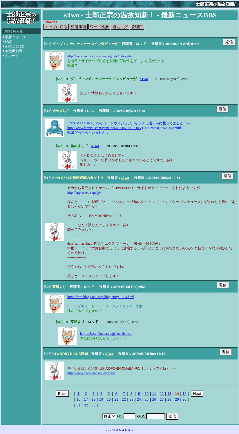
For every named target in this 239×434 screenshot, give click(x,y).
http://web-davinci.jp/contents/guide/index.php (100, 56)
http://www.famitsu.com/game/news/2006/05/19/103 (104, 128)
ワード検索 (99, 27)
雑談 (7, 41)
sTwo (144, 79)
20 (109, 399)
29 (177, 399)
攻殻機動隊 (12, 51)
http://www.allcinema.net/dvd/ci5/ (91, 373)
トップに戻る (56, 27)
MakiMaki (125, 430)
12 (162, 394)
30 (184, 399)
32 (86, 405)
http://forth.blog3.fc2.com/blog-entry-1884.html (100, 297)
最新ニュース (14, 37)
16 (78, 399)
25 (147, 399)
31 (78, 405)
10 (147, 394)
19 (101, 399)
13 (169, 394)
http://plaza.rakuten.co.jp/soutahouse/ (106, 334)
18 (93, 399)
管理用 (137, 27)
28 (169, 399)
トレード (11, 55)
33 (93, 405)
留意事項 (78, 27)
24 (139, 399)
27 (162, 399)
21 (116, 399)
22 (124, 399)
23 (131, 399)
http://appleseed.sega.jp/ (84, 192)
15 (184, 394)
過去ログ (120, 27)
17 (86, 399)
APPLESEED (13, 46)
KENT (112, 430)
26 (154, 399)
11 (154, 394)
